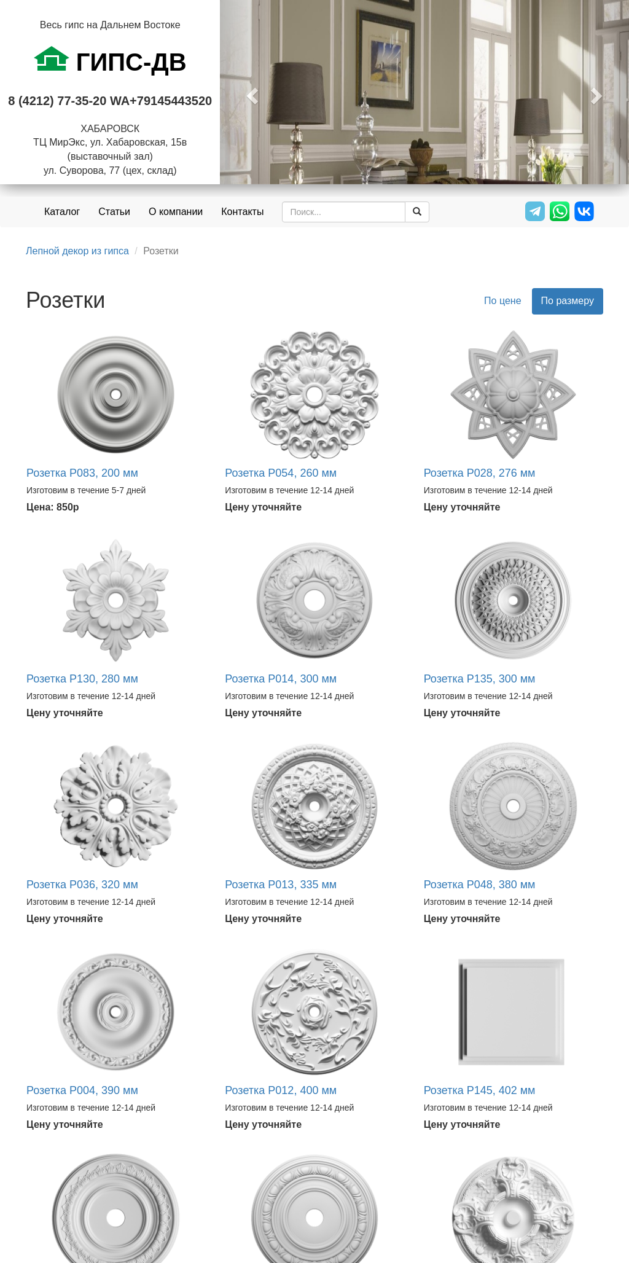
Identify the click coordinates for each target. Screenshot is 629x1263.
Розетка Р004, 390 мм (82, 1090)
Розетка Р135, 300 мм (480, 679)
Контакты (242, 211)
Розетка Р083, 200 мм (82, 473)
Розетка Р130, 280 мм (82, 679)
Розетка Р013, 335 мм (281, 884)
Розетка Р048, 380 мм (480, 884)
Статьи (114, 211)
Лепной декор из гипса (77, 251)
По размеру (567, 300)
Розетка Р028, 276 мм (480, 473)
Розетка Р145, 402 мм (480, 1090)
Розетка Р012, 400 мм (281, 1090)
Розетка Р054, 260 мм (281, 473)
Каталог (62, 211)
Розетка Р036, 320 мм (82, 884)
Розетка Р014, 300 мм (281, 679)
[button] (250, 92)
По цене (502, 300)
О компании (176, 211)
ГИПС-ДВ (110, 61)
